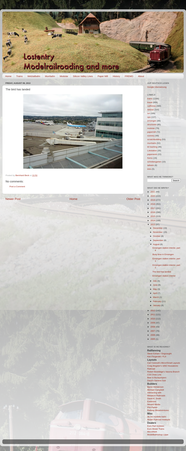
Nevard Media (153, 404)
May (155, 289)
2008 (153, 327)
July (155, 281)
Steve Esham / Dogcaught (159, 353)
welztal (150, 109)
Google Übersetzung (156, 87)
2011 (153, 314)
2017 (153, 208)
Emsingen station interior (164, 276)
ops (149, 117)
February (157, 301)
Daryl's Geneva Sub (156, 380)
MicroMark (152, 432)
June (155, 285)
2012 (153, 310)
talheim (150, 165)
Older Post (133, 199)
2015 (153, 216)
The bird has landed (162, 272)
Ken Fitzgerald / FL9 (156, 356)
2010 (153, 319)
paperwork (152, 154)
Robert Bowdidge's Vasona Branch (163, 372)
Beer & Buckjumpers (156, 377)
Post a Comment (17, 186)
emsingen (151, 121)
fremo (150, 158)
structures (151, 124)
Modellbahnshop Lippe (157, 434)
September (158, 240)
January (157, 305)
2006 (153, 335)
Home (8, 76)
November (158, 232)
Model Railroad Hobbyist (158, 419)
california (151, 106)
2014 (153, 220)
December (158, 228)
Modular (64, 76)
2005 (153, 339)
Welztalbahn (33, 76)
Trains (19, 76)
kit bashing (152, 147)
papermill (151, 132)
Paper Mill (103, 76)
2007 (153, 331)
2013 (153, 224)
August (156, 244)
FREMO (129, 76)
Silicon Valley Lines (83, 76)
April (155, 293)
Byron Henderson (155, 387)
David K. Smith (154, 398)
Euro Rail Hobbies (155, 426)
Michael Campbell (155, 390)
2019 (153, 200)
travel (149, 102)
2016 (153, 212)
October (157, 236)
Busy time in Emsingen (163, 254)
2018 (153, 204)
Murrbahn (50, 76)
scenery (151, 136)
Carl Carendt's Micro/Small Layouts (163, 363)
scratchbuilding (154, 139)
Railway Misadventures (158, 410)
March (156, 297)
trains (149, 98)
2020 (153, 196)
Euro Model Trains (155, 429)
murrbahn (151, 143)
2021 (153, 192)
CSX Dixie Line (154, 375)
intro (149, 169)
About (141, 76)
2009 (153, 323)
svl (148, 113)
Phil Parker (152, 407)
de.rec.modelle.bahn (156, 417)
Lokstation (152, 150)
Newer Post (13, 199)
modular (151, 128)
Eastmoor (151, 401)
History (116, 76)
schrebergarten (154, 162)
